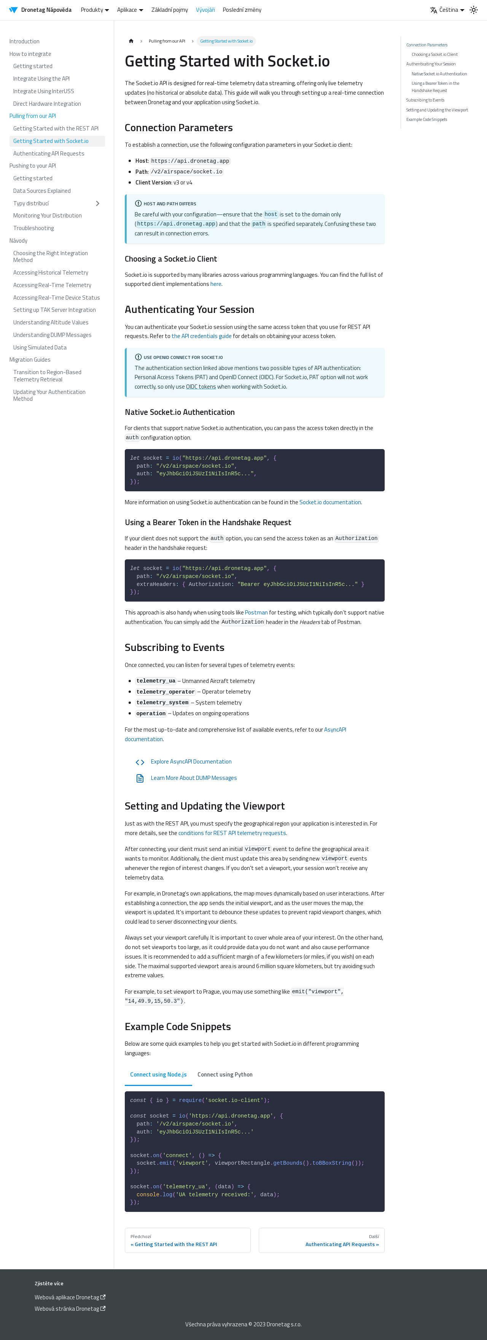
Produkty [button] (92, 9)
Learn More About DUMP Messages (186, 778)
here (215, 283)
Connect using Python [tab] (225, 1074)
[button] (57, 203)
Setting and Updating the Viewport (437, 109)
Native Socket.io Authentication (439, 73)
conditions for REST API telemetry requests (232, 833)
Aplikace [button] (127, 9)
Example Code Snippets (426, 119)
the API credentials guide (202, 336)
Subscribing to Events (425, 100)
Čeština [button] (444, 9)
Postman (256, 612)
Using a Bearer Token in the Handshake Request (435, 86)
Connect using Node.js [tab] (158, 1074)
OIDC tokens (201, 386)
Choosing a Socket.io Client (435, 54)
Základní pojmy (169, 9)
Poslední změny (242, 9)
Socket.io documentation (330, 502)
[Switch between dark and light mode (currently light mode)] (473, 10)
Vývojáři (205, 9)
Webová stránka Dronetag (70, 1308)
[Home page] (131, 41)
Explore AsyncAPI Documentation (183, 762)
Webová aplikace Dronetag (70, 1297)
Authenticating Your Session (431, 63)
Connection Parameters (426, 44)
